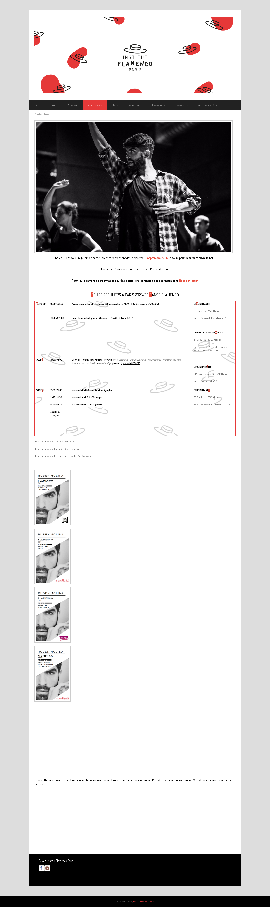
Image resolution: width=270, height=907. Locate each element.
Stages (115, 104)
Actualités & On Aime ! (208, 104)
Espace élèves (182, 104)
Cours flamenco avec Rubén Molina (57, 780)
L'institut (53, 104)
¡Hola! (37, 104)
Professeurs (72, 104)
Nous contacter (159, 104)
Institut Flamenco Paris (143, 901)
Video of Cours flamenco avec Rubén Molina (135, 744)
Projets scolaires (41, 114)
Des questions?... (135, 104)
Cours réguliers (95, 104)
